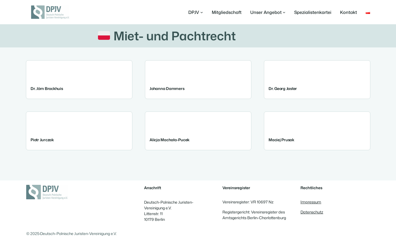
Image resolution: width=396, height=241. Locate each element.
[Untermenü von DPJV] (195, 12)
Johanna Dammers (167, 88)
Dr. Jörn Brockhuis (47, 88)
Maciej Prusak (281, 139)
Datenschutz (311, 212)
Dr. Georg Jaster (283, 88)
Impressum (310, 202)
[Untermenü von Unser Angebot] (267, 12)
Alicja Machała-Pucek (169, 139)
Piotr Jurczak (42, 139)
